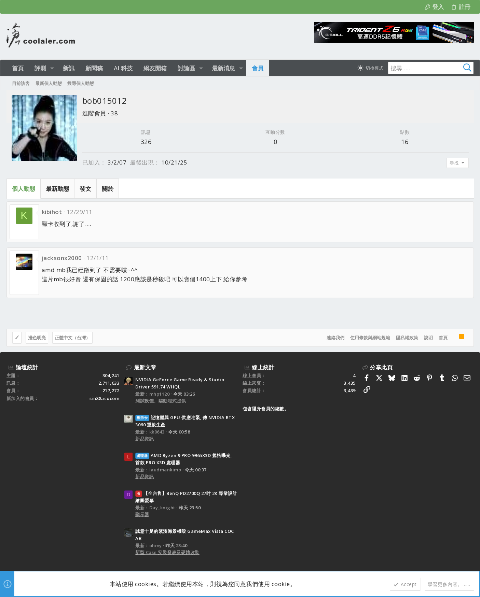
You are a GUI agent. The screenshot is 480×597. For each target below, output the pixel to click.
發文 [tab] (85, 189)
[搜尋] (430, 68)
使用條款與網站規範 (370, 338)
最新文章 (145, 367)
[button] (52, 68)
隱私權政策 (407, 338)
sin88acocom (105, 398)
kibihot (52, 212)
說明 (428, 338)
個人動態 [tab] (23, 189)
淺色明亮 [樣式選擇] (37, 338)
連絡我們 (335, 338)
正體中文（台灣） (72, 338)
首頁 (443, 338)
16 (404, 142)
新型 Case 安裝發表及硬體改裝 (167, 552)
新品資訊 (144, 439)
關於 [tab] (107, 189)
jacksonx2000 (62, 258)
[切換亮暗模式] (370, 68)
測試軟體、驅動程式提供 (160, 401)
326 (146, 142)
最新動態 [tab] (57, 189)
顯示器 (142, 514)
